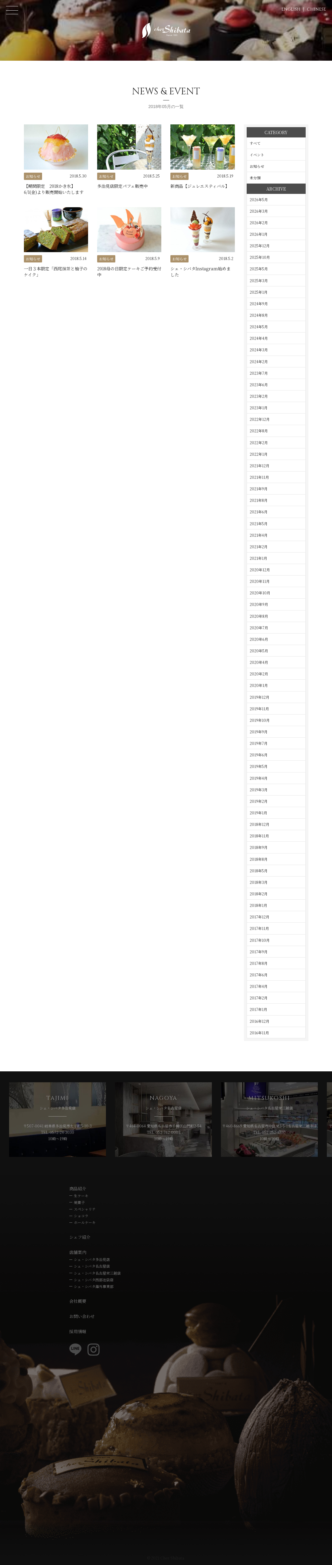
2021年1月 (258, 558)
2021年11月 (259, 477)
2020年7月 (259, 627)
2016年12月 (259, 1021)
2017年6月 (259, 974)
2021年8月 (259, 500)
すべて (255, 143)
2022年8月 (259, 430)
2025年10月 (260, 257)
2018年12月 (259, 824)
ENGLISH (291, 9)
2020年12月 (260, 569)
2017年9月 (259, 951)
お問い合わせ (82, 1316)
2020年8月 (259, 616)
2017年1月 (258, 1009)
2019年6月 (259, 754)
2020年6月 (259, 639)
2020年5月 (259, 650)
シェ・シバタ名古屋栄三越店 (97, 1273)
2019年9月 (259, 731)
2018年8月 (259, 859)
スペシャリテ (85, 1209)
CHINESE (316, 9)
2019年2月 (259, 801)
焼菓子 (79, 1202)
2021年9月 (259, 488)
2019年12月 (259, 697)
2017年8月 (259, 963)
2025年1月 (259, 292)
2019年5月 (259, 766)
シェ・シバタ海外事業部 (93, 1286)
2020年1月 (259, 685)
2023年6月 (259, 384)
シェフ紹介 (79, 1237)
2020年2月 (259, 673)
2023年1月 (259, 407)
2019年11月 (259, 708)
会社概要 (77, 1301)
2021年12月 (259, 465)
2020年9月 (259, 604)
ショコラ (81, 1215)
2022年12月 (260, 419)
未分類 (255, 177)
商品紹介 (77, 1188)
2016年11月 (259, 1032)
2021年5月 (259, 523)
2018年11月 (259, 835)
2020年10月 (260, 592)
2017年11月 (259, 928)
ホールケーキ (85, 1222)
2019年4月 (259, 778)
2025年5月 (259, 268)
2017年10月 (260, 940)
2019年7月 (259, 743)
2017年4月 (259, 986)
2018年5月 (259, 870)
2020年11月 (260, 581)
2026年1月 (259, 234)
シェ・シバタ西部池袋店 (93, 1279)
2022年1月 (259, 454)
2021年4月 (259, 535)
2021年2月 (259, 546)
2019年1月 (258, 812)
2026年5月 (259, 199)
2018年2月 (259, 893)
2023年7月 (259, 373)
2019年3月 (259, 789)
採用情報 (77, 1331)
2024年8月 (259, 315)
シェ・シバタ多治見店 (92, 1259)
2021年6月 (259, 511)
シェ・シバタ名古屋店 (92, 1266)
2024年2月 (259, 361)
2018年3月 (259, 882)
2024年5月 (259, 326)
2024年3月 (259, 349)
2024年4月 (259, 338)
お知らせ (257, 166)
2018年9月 (259, 847)
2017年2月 (259, 997)
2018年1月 (258, 905)
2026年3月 (259, 211)
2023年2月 (259, 396)
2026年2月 (259, 222)
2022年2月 (259, 442)
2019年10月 (260, 720)
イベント (257, 154)
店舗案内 (77, 1252)
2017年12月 (259, 916)
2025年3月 (259, 280)
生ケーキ (81, 1195)
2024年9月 (259, 303)
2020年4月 (259, 662)
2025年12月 (260, 245)
